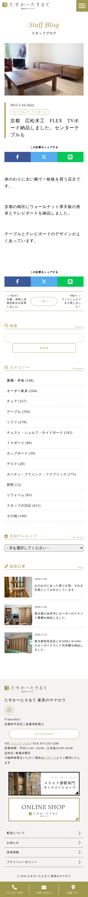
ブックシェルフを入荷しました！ (71, 301)
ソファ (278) (17, 422)
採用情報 (13, 852)
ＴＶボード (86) (19, 443)
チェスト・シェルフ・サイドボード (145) (40, 432)
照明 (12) (14, 485)
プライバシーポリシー (22, 862)
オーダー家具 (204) (22, 391)
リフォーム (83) (19, 495)
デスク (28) (16, 464)
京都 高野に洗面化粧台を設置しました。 (17, 301)
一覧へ (44, 301)
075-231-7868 (20, 743)
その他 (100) (17, 516)
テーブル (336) (18, 411)
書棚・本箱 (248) (20, 380)
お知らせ (50, 757)
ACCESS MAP (44, 734)
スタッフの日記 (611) (24, 505)
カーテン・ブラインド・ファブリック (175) (41, 474)
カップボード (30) (21, 453)
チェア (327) (17, 401)
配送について (16, 833)
